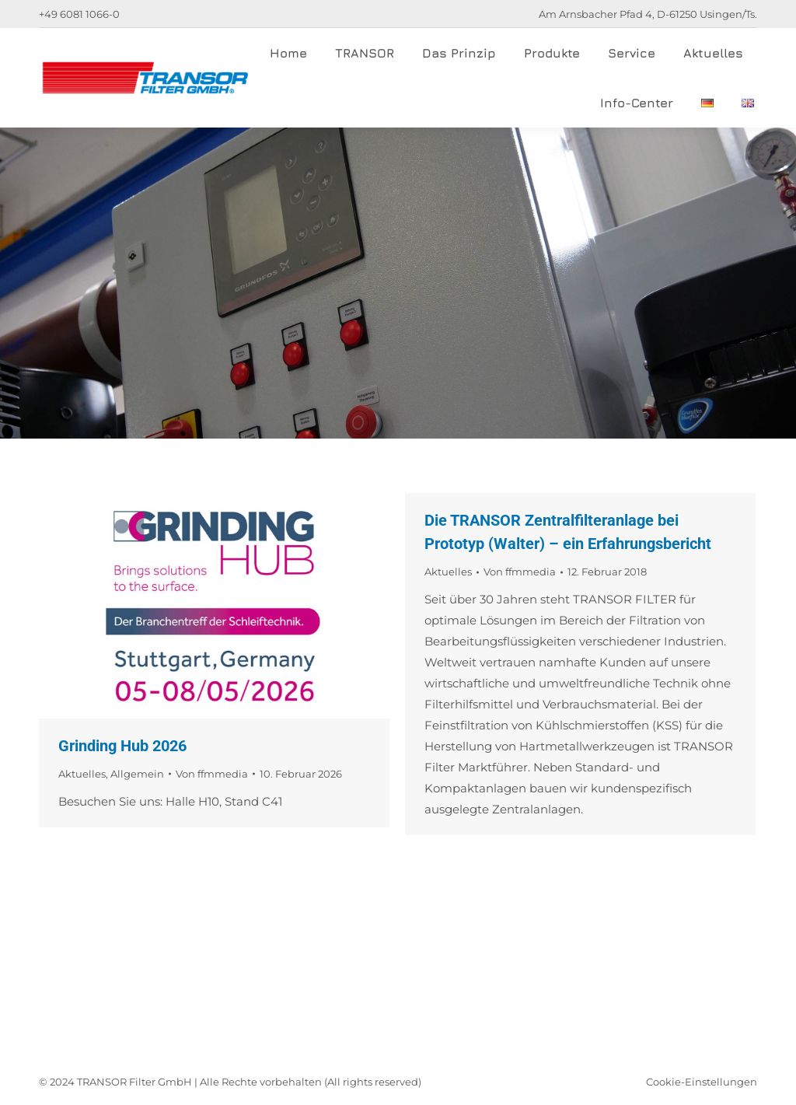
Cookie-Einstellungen (701, 1081)
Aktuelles (82, 774)
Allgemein (137, 774)
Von (212, 774)
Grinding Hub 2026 (122, 745)
